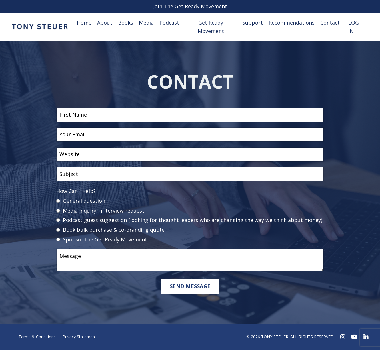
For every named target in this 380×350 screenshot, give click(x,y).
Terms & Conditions (37, 336)
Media (146, 22)
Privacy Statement (79, 336)
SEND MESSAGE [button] (190, 286)
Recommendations (292, 22)
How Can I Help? (76, 191)
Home (84, 22)
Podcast (169, 22)
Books (125, 22)
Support (252, 22)
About (104, 22)
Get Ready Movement (211, 26)
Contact (330, 22)
